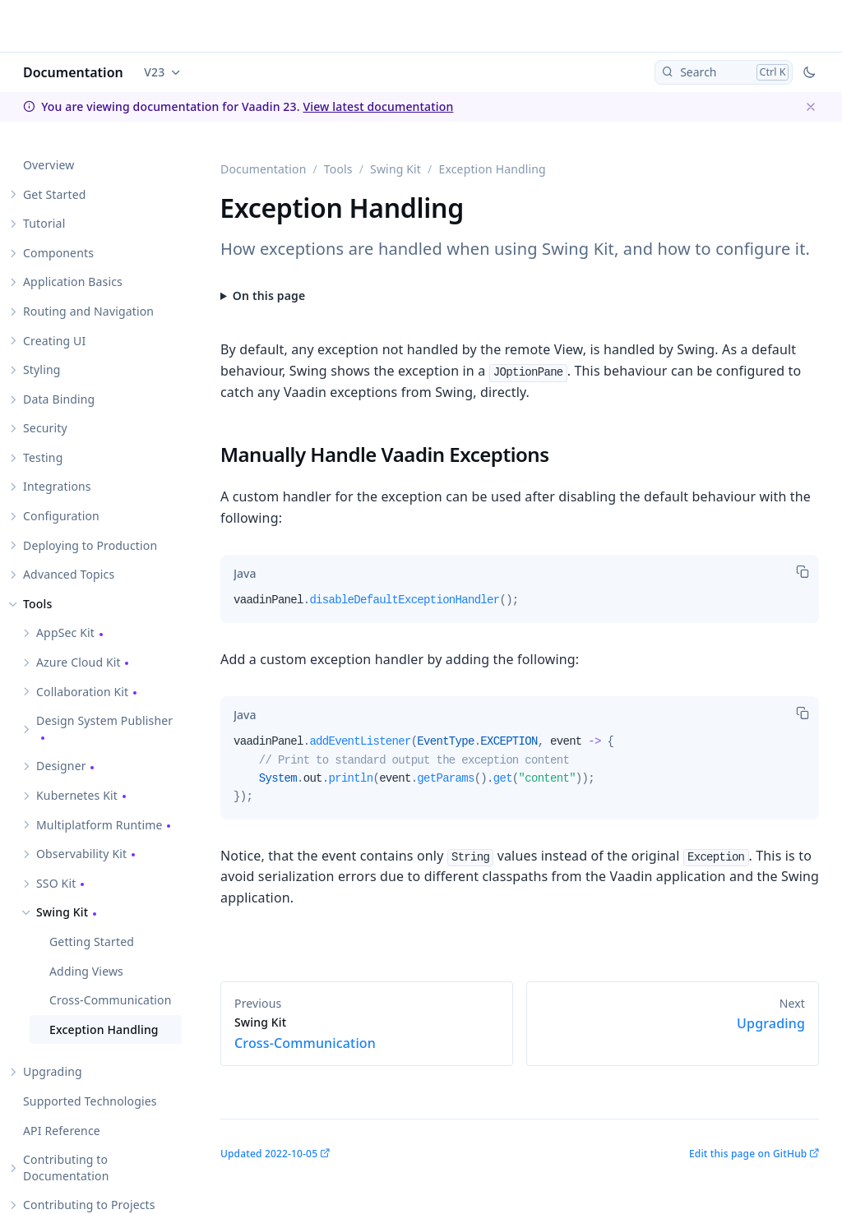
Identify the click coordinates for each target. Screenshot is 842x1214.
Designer (61, 765)
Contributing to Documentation (66, 1168)
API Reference (61, 1130)
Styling (42, 369)
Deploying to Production (90, 545)
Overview (48, 165)
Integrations (57, 486)
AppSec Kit (65, 632)
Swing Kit (62, 912)
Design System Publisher (104, 720)
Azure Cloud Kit (78, 662)
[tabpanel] (519, 606)
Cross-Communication (110, 1000)
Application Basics (73, 281)
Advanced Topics (68, 574)
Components (58, 253)
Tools (37, 604)
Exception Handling (104, 1029)
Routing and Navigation (88, 311)
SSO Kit (56, 883)
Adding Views (86, 971)
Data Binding (59, 399)
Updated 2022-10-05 (268, 1154)
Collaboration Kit (82, 691)
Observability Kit (81, 853)
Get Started (54, 194)
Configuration (61, 516)
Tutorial (44, 223)
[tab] (245, 572)
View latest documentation (378, 106)
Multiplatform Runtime (99, 825)
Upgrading (52, 1071)
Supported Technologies (90, 1101)
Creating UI (54, 341)
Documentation (73, 72)
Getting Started (91, 941)
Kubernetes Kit (77, 795)
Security (45, 428)
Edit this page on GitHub (748, 1154)
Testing (42, 457)
